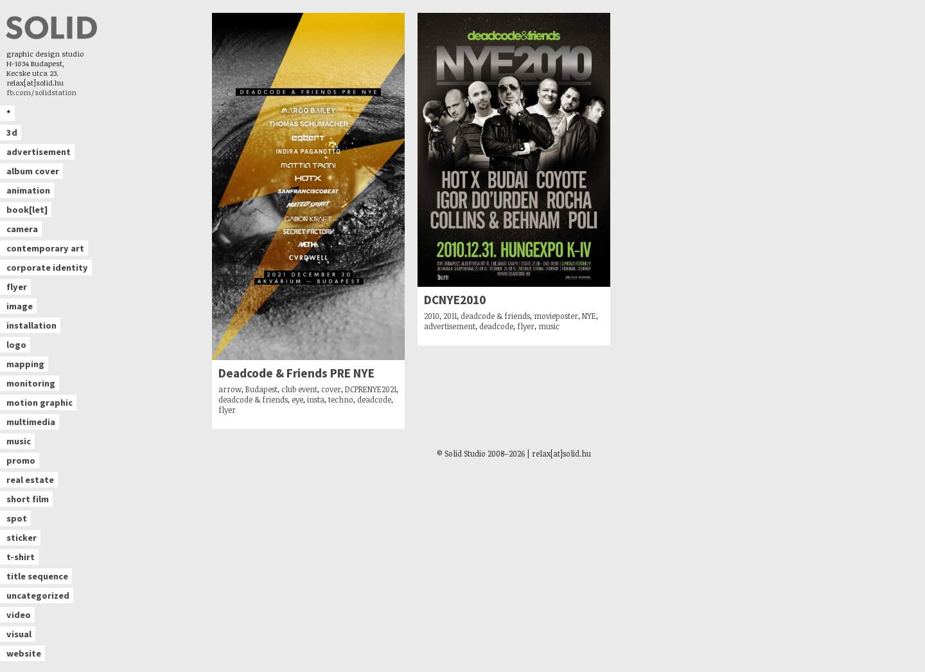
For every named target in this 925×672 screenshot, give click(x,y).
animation (28, 190)
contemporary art (45, 248)
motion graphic (39, 402)
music (18, 441)
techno (340, 399)
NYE (589, 316)
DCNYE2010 (455, 300)
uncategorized (37, 595)
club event (299, 389)
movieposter (556, 316)
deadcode (374, 399)
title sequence (37, 576)
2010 (431, 316)
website (23, 653)
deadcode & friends (253, 399)
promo (20, 460)
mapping (25, 364)
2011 (450, 316)
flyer (16, 287)
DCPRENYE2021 (370, 389)
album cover (32, 171)
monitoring (30, 383)
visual (18, 634)
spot (16, 518)
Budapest (261, 389)
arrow (230, 389)
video (18, 615)
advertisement (38, 152)
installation (31, 325)
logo (16, 344)
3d (11, 132)
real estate (30, 480)
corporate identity (47, 267)
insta (315, 399)
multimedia (30, 422)
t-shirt (20, 557)
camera (22, 229)
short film (27, 499)
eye (297, 399)
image (19, 306)
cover (331, 389)
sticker (21, 537)
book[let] (27, 209)
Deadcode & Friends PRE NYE (296, 373)
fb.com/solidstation (41, 92)
